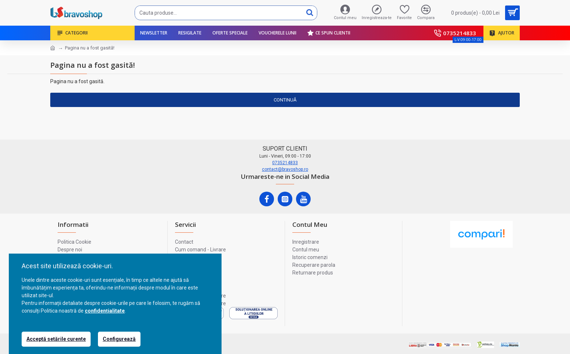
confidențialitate (105, 311)
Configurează (119, 339)
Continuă (285, 100)
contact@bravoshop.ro (285, 169)
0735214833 (285, 162)
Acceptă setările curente (56, 339)
